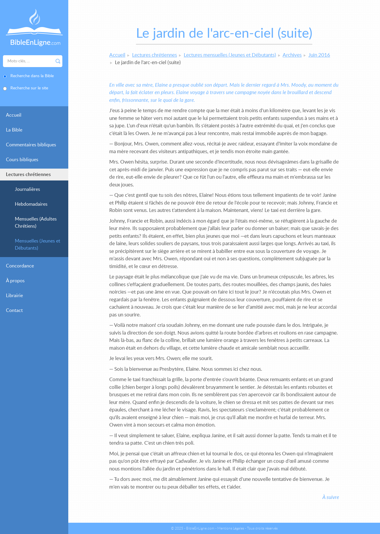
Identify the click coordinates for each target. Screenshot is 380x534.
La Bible (14, 130)
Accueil (13, 115)
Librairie (14, 295)
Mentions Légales (230, 528)
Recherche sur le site (29, 88)
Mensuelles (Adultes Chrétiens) (36, 223)
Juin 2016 (319, 55)
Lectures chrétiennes (28, 174)
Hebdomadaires (31, 204)
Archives (292, 55)
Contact (14, 310)
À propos (15, 280)
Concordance (20, 266)
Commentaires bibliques (31, 144)
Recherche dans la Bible (32, 76)
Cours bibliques (22, 159)
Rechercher (57, 61)
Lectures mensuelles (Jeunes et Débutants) (230, 55)
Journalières (27, 189)
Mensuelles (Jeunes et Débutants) (37, 245)
